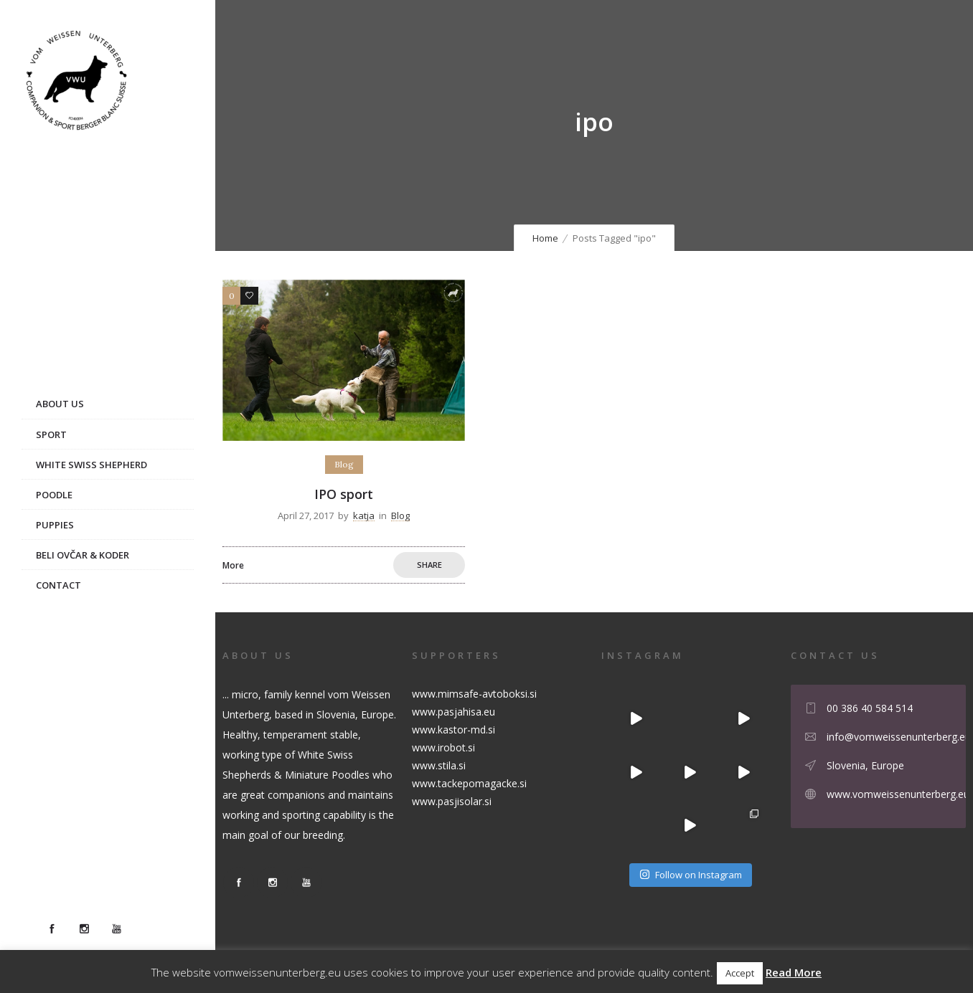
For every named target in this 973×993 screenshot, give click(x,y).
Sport (51, 434)
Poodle (54, 494)
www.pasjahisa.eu (453, 711)
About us (60, 403)
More (233, 565)
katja (364, 515)
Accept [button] (739, 972)
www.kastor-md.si (453, 729)
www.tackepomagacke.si (469, 783)
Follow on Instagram (690, 874)
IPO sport (343, 494)
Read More (794, 972)
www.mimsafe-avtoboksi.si (474, 693)
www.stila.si (439, 765)
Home (545, 238)
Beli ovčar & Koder (82, 554)
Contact (58, 585)
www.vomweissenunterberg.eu (898, 794)
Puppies (55, 524)
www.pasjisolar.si (452, 801)
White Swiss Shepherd (91, 464)
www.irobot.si (443, 747)
